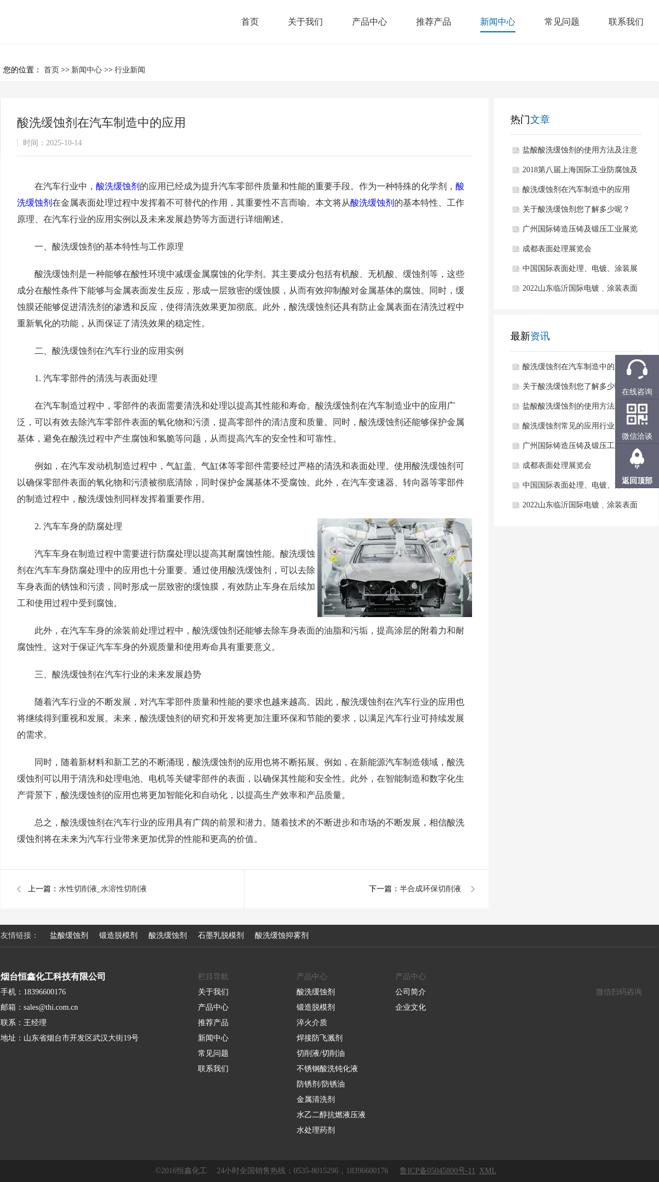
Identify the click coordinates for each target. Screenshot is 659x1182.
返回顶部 (637, 481)
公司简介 (410, 992)
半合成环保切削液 (430, 889)
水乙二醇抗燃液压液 (331, 1115)
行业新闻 (130, 70)
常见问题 (562, 21)
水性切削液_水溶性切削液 (103, 889)
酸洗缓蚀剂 (118, 186)
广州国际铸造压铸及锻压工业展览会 (580, 232)
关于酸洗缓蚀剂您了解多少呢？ (576, 209)
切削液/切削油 (321, 1053)
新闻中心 (497, 21)
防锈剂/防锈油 (321, 1084)
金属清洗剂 (316, 1099)
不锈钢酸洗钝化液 (327, 1069)
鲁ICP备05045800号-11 (437, 1171)
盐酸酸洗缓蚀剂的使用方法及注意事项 (580, 153)
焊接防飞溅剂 (320, 1038)
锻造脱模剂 (118, 935)
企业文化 (410, 1007)
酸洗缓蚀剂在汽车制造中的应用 (576, 189)
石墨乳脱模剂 (221, 935)
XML (487, 1171)
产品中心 (369, 21)
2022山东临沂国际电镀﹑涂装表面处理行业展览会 (580, 291)
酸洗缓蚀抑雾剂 (282, 935)
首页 (250, 21)
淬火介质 (312, 1023)
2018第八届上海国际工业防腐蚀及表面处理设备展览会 (580, 173)
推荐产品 (433, 21)
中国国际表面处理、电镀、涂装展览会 (580, 271)
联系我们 (626, 21)
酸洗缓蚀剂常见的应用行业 (568, 426)
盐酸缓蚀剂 (69, 935)
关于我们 (305, 21)
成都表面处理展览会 (557, 249)
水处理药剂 (316, 1130)
